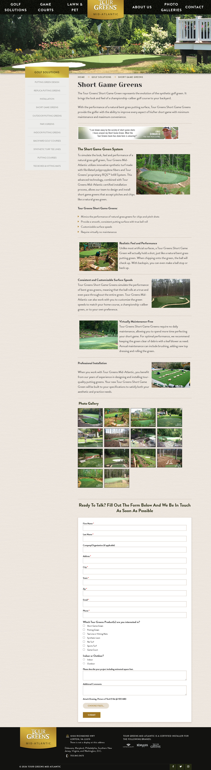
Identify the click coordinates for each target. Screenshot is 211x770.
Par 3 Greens (47, 124)
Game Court (92, 650)
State (85, 578)
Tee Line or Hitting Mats (97, 634)
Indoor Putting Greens (47, 132)
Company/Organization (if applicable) (99, 545)
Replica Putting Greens (47, 90)
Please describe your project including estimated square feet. (108, 669)
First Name (88, 524)
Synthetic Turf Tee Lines (47, 149)
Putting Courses (47, 157)
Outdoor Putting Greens (47, 115)
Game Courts (42, 7)
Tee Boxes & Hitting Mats (47, 166)
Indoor (90, 660)
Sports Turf (92, 646)
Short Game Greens (130, 77)
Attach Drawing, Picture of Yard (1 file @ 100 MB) (104, 699)
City (85, 567)
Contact (192, 7)
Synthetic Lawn (93, 638)
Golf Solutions (13, 7)
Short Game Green (95, 626)
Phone (85, 611)
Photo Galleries (169, 7)
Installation (47, 99)
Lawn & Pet (71, 7)
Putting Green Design (47, 82)
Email (85, 600)
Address (86, 556)
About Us (139, 7)
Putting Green (93, 630)
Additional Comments (92, 684)
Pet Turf (90, 642)
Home (81, 77)
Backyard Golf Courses (47, 140)
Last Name (87, 534)
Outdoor (91, 664)
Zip (84, 589)
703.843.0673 (77, 755)
